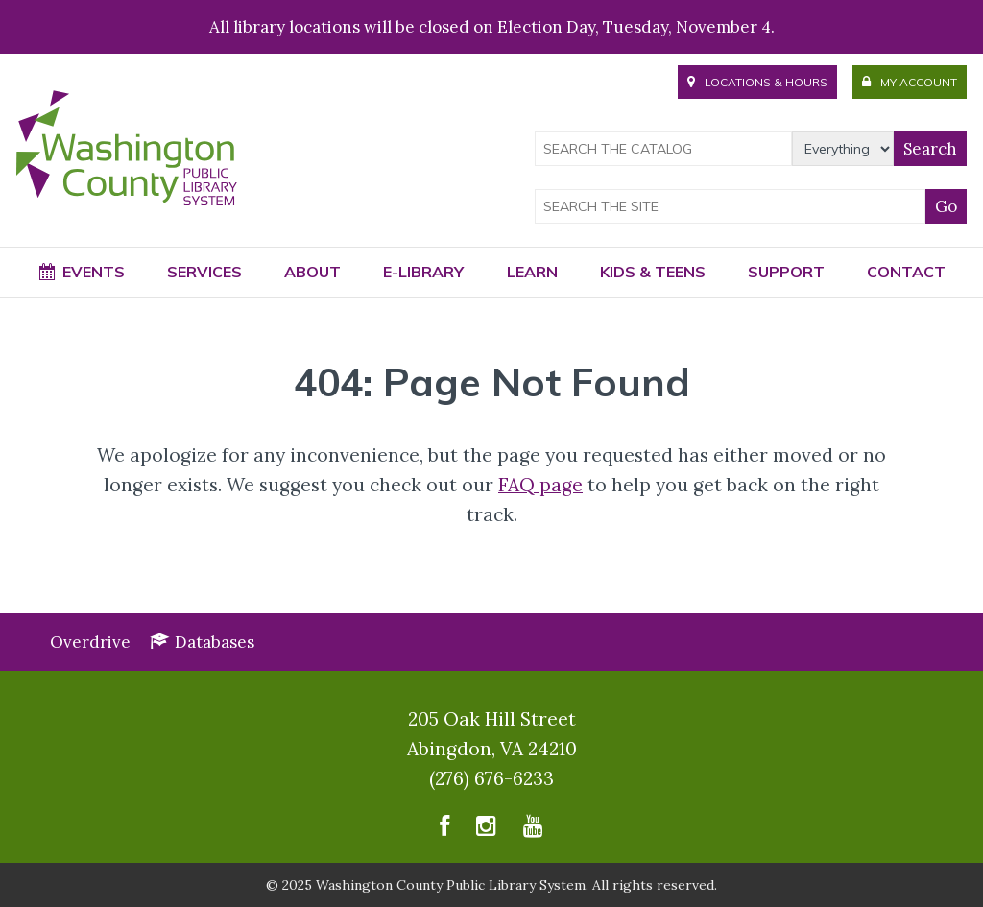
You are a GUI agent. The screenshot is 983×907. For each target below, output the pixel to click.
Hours (757, 82)
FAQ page (540, 484)
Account (909, 82)
